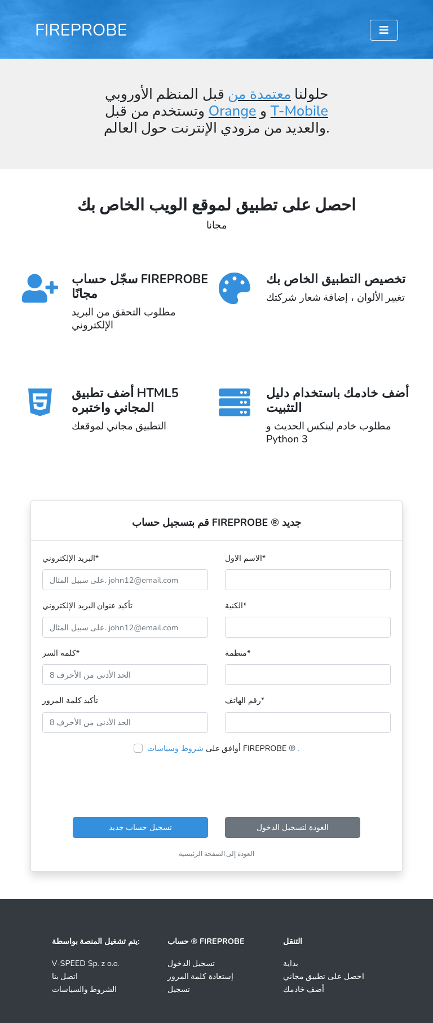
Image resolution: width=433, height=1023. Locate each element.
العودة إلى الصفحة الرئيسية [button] (217, 853)
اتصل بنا (65, 976)
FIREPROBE (81, 30)
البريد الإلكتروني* (70, 558)
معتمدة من (259, 94)
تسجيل (178, 989)
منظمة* (237, 652)
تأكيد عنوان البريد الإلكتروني (87, 605)
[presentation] (216, 786)
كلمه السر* (60, 652)
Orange (233, 111)
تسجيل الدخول (191, 963)
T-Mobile (299, 111)
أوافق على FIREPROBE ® (223, 748)
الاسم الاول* (245, 558)
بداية (290, 963)
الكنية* (235, 605)
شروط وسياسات (175, 748)
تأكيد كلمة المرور (70, 700)
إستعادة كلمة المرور (200, 976)
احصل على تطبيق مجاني (323, 976)
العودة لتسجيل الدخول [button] (292, 827)
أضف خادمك (304, 989)
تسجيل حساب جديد (140, 827)
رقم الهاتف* (244, 700)
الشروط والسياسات (84, 989)
